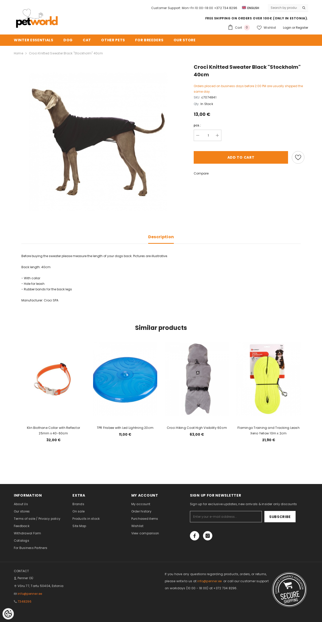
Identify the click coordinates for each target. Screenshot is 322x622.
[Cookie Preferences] (8, 613)
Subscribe (280, 516)
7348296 (24, 601)
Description (161, 237)
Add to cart (241, 157)
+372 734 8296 (225, 8)
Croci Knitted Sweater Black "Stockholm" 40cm (66, 53)
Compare (201, 173)
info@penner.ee (30, 594)
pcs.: (197, 125)
